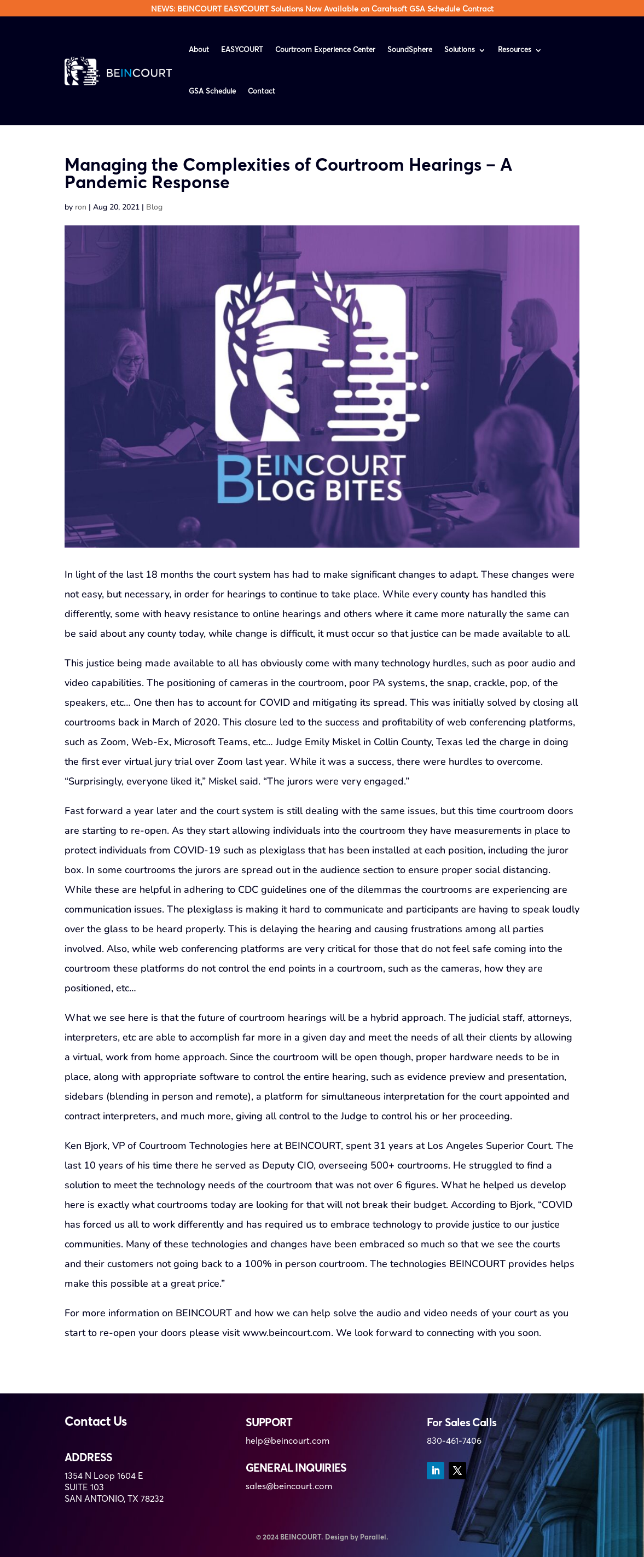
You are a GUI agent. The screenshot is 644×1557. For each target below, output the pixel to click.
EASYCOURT (242, 50)
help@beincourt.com (287, 1441)
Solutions (459, 50)
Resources (514, 50)
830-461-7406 (454, 1441)
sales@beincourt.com (289, 1487)
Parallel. (374, 1537)
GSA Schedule (212, 91)
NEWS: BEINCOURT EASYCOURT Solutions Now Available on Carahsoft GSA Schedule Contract (322, 9)
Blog (154, 207)
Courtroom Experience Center (325, 50)
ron (80, 207)
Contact (261, 91)
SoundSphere (409, 50)
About (199, 50)
